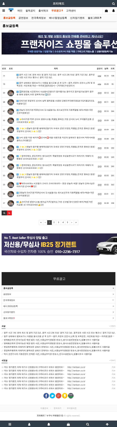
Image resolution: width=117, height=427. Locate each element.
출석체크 (43, 10)
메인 (20, 10)
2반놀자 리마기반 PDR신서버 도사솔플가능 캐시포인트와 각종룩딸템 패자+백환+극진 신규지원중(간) (55, 194)
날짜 (106, 68)
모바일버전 (72, 408)
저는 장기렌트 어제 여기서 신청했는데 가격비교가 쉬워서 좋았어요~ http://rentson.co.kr (58, 367)
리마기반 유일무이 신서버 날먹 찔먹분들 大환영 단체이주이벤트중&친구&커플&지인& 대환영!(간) (55, 102)
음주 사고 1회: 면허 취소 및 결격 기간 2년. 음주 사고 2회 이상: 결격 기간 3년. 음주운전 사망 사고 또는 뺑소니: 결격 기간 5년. (56, 76)
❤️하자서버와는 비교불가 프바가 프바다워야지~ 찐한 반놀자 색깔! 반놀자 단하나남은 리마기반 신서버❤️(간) (56, 184)
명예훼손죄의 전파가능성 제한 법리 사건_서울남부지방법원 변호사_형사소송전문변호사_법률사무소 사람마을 (50, 339)
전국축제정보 (38, 17)
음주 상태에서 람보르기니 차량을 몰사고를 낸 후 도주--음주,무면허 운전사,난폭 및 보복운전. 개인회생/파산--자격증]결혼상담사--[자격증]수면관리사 (56, 84)
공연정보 (23, 17)
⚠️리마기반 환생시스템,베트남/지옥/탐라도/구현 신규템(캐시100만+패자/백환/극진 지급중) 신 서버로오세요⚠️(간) (55, 203)
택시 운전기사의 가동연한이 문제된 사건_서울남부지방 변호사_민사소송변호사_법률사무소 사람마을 (47, 354)
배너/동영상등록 (58, 17)
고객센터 (71, 10)
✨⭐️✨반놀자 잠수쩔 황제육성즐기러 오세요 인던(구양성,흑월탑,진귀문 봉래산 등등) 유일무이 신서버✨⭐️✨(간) (56, 129)
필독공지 (30, 10)
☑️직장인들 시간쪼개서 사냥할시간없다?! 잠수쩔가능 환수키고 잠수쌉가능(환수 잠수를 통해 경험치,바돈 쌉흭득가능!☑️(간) (55, 93)
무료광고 (57, 10)
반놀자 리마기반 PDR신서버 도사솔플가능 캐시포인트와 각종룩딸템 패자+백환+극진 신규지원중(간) (55, 111)
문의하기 (57, 408)
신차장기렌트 (77, 17)
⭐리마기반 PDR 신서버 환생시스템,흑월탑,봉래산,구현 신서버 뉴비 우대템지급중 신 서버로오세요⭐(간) (55, 120)
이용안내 (44, 408)
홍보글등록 (9, 17)
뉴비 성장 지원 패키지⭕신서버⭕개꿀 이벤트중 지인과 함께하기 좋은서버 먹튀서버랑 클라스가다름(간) (56, 139)
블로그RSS (94, 17)
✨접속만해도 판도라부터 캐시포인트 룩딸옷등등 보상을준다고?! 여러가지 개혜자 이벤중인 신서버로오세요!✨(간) (55, 157)
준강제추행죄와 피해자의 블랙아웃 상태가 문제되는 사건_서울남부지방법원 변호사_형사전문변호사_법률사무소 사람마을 (56, 346)
